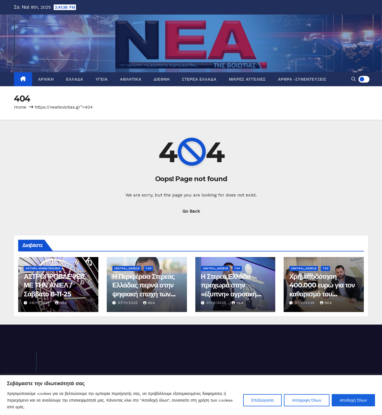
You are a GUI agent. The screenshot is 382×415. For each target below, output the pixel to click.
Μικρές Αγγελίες (247, 79)
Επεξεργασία (262, 400)
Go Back (191, 211)
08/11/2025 (40, 303)
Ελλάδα (74, 79)
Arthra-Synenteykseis (42, 268)
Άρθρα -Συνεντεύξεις (302, 79)
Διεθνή (162, 79)
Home (20, 107)
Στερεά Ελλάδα (199, 79)
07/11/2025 (128, 303)
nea (61, 303)
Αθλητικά (130, 79)
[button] (353, 79)
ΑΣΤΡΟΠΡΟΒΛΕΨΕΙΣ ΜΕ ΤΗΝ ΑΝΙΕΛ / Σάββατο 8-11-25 (55, 285)
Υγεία (102, 79)
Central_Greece (126, 268)
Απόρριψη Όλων (306, 400)
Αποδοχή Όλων (353, 400)
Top (148, 268)
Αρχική (46, 79)
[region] (191, 395)
